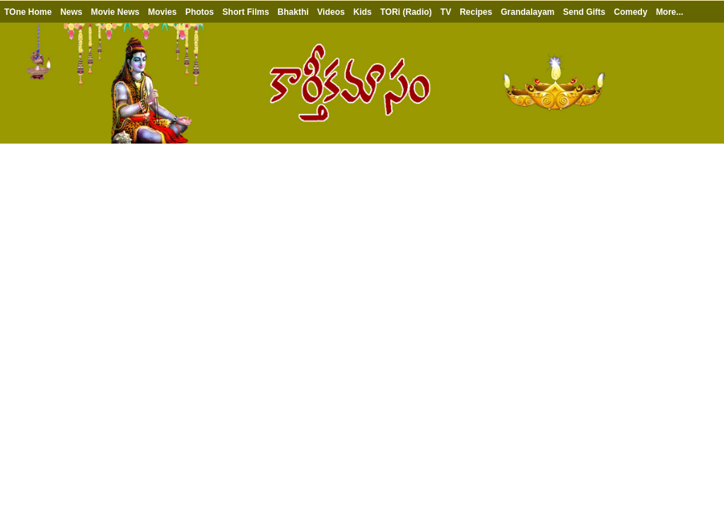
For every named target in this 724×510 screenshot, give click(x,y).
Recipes (476, 12)
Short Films (246, 12)
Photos (199, 12)
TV (445, 12)
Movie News (114, 12)
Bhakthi (293, 12)
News (71, 12)
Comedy (630, 12)
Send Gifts (584, 12)
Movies (162, 12)
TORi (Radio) (406, 12)
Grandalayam (527, 12)
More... (670, 12)
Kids (363, 12)
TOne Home (28, 12)
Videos (331, 12)
